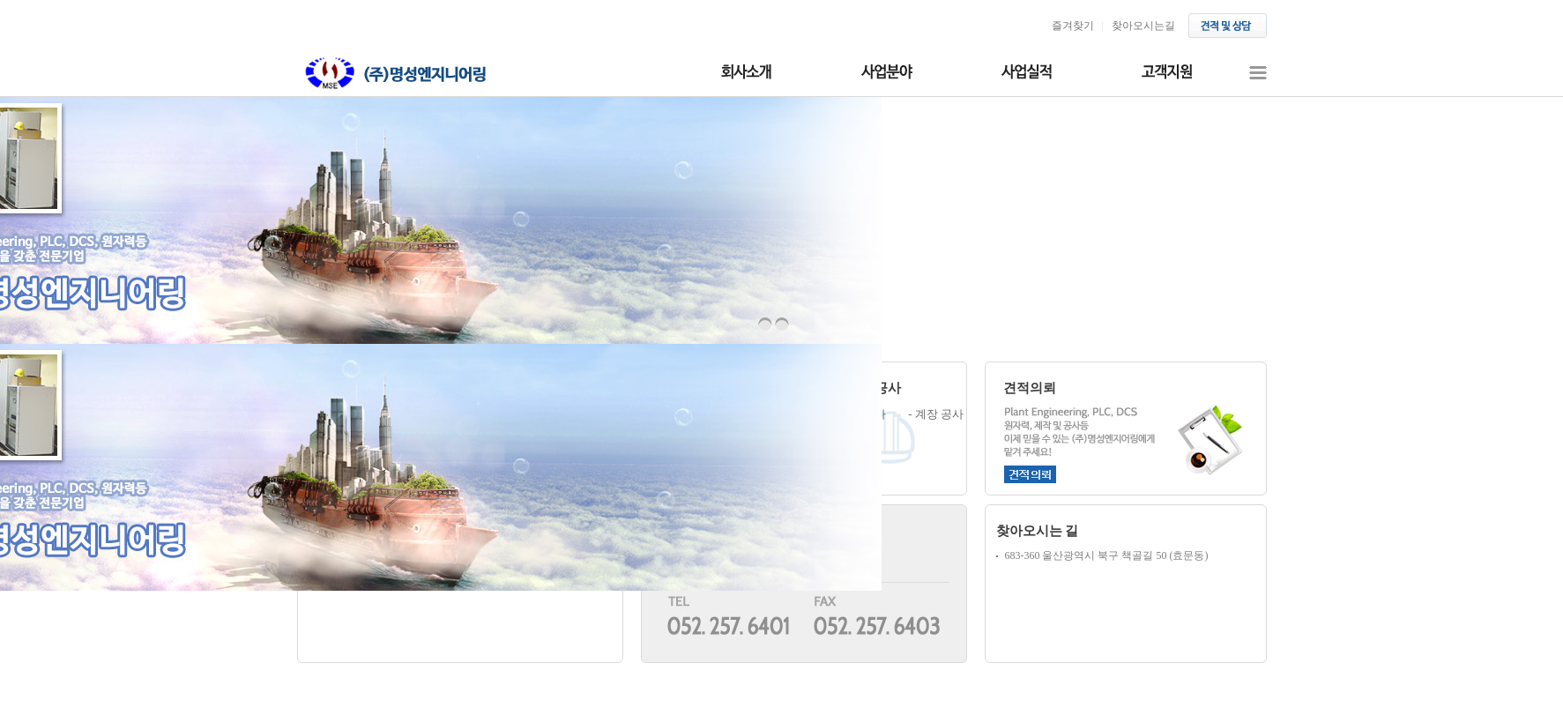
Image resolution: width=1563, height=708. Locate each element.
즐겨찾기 (1073, 25)
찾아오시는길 (1143, 25)
